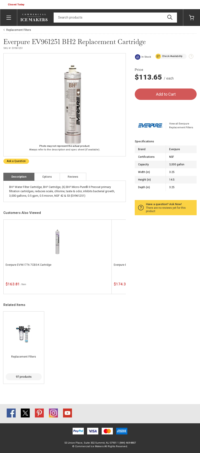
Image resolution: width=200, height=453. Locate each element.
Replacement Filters (18, 30)
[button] (16, 4)
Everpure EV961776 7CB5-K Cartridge (28, 264)
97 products (24, 376)
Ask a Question (16, 161)
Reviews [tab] (73, 176)
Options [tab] (47, 176)
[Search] (115, 18)
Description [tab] (18, 176)
